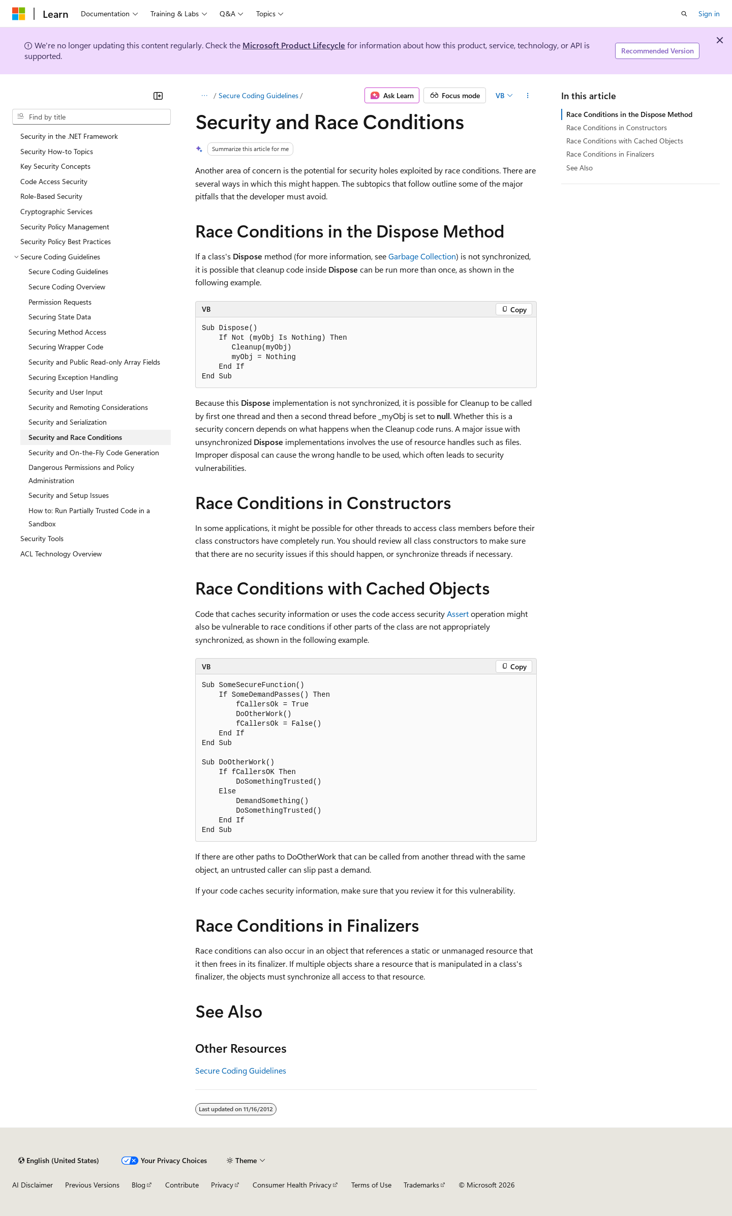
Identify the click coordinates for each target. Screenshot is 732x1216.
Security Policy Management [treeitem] (64, 226)
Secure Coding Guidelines (258, 95)
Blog (138, 1185)
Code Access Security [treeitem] (53, 181)
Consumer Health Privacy (292, 1185)
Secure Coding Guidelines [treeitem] (68, 271)
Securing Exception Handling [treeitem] (73, 377)
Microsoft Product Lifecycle (293, 45)
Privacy (222, 1185)
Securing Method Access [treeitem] (67, 332)
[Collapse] (158, 95)
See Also (579, 167)
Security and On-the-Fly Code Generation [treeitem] (93, 452)
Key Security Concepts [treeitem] (55, 166)
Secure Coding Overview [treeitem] (66, 286)
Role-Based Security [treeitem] (51, 196)
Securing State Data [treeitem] (59, 316)
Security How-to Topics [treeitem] (56, 151)
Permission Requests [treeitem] (60, 302)
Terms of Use (371, 1185)
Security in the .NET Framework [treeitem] (69, 136)
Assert (458, 613)
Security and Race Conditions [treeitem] (75, 437)
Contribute (182, 1185)
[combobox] (91, 117)
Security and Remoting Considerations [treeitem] (88, 407)
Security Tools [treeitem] (42, 538)
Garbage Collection (422, 256)
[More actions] (528, 95)
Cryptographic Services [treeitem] (56, 211)
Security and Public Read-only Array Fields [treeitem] (94, 362)
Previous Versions (92, 1185)
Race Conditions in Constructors (616, 127)
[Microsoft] (18, 13)
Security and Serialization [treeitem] (67, 422)
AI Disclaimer (32, 1185)
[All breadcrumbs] (204, 95)
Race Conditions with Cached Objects (624, 140)
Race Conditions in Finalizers (610, 154)
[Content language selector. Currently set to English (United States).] (58, 1160)
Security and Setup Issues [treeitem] (68, 495)
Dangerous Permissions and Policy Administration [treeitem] (81, 473)
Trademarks (421, 1185)
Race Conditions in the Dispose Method (629, 114)
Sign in (709, 13)
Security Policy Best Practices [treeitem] (65, 241)
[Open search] (684, 14)
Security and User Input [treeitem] (65, 392)
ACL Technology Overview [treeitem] (61, 553)
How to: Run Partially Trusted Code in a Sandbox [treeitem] (89, 517)
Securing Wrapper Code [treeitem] (65, 346)
